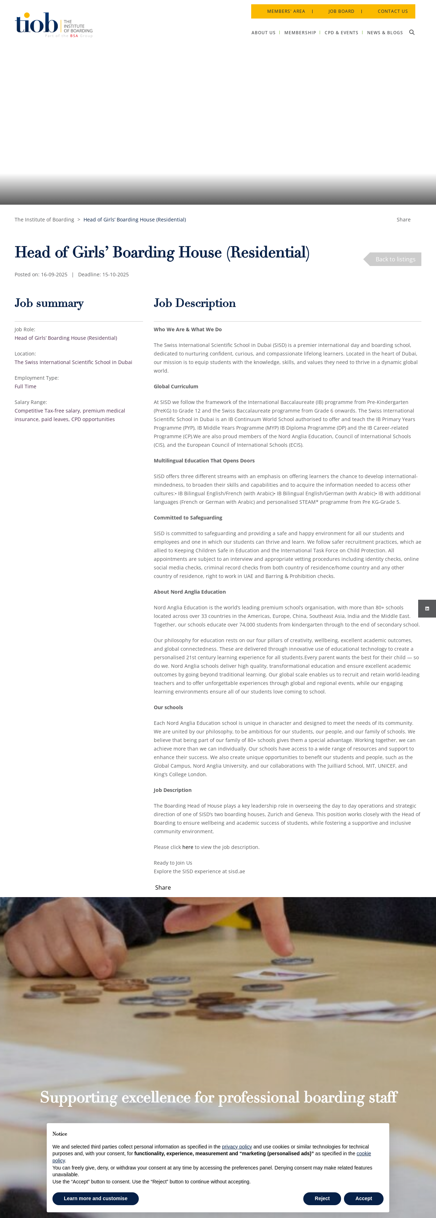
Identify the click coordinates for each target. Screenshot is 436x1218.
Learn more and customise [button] (95, 1198)
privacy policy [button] (237, 1147)
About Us (203, 1062)
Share (404, 219)
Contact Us (389, 7)
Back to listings (396, 259)
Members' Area (282, 7)
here (187, 847)
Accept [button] (363, 1198)
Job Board (337, 7)
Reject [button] (322, 1198)
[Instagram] (427, 609)
